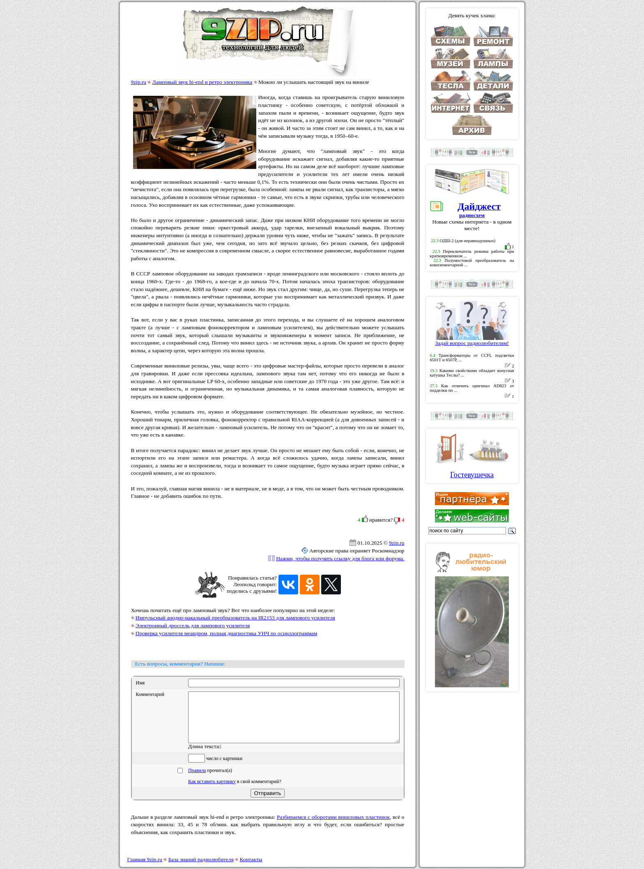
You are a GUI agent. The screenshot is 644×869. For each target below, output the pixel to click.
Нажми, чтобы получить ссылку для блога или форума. (340, 558)
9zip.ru (138, 82)
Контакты (251, 859)
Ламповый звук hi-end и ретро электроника (202, 82)
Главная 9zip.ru (144, 859)
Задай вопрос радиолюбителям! (472, 340)
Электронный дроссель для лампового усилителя (193, 625)
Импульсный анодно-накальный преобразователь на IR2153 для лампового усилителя (235, 618)
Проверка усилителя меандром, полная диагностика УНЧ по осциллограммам (226, 633)
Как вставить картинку (212, 791)
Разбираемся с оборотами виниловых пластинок (333, 827)
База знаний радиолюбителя (201, 859)
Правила (197, 780)
